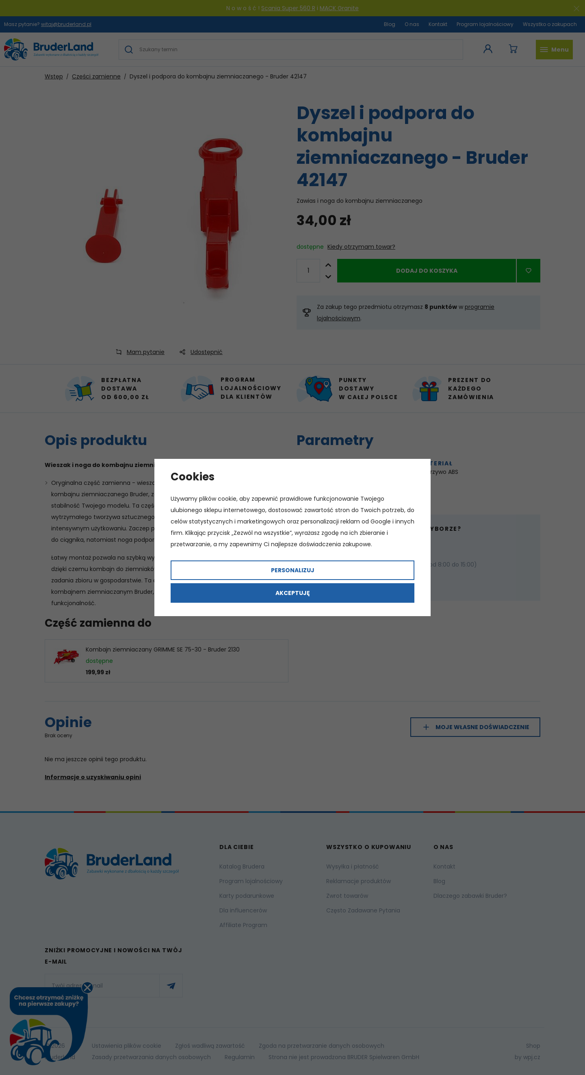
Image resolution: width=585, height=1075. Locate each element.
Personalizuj (292, 570)
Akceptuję (292, 593)
